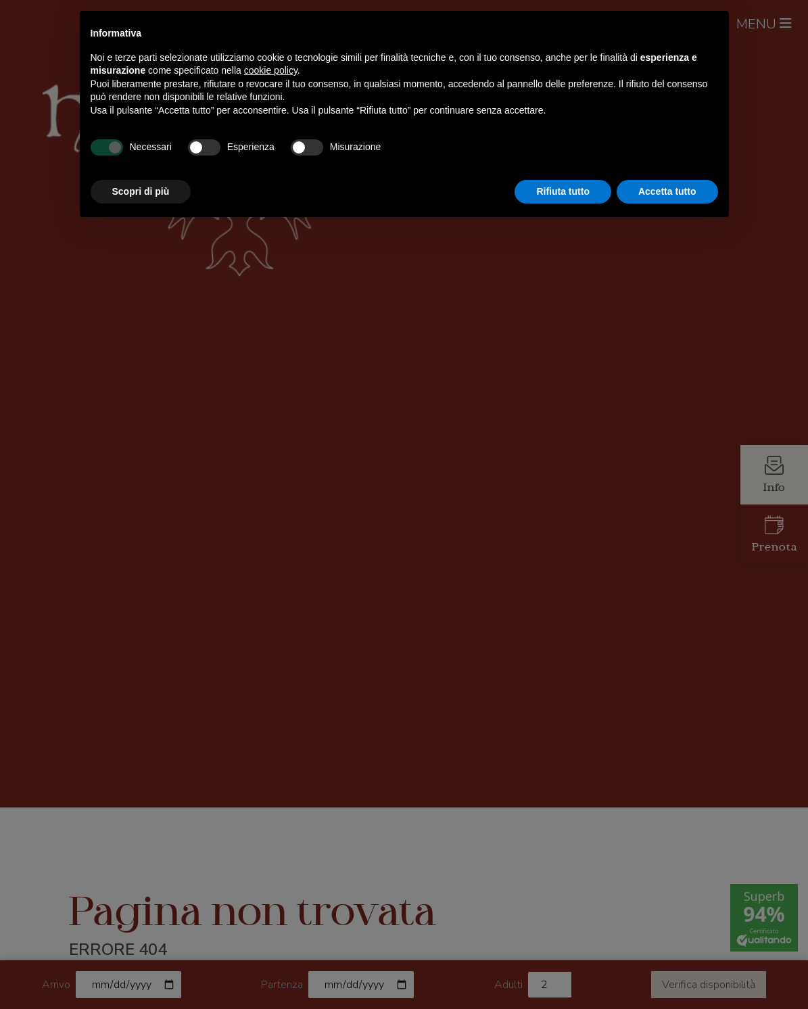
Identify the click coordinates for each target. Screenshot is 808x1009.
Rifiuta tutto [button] (563, 191)
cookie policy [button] (271, 70)
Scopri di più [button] (141, 191)
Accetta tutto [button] (667, 191)
